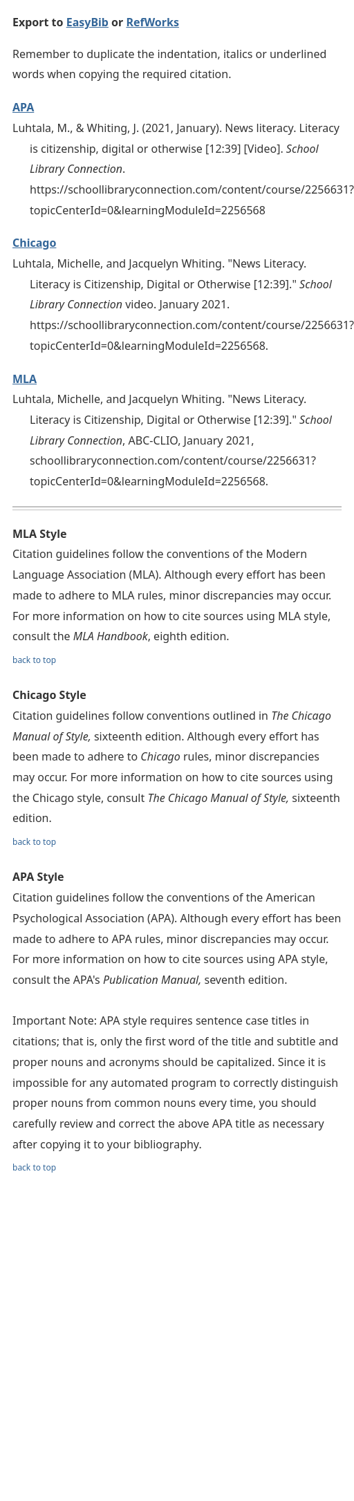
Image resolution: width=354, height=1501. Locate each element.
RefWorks (152, 22)
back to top (34, 660)
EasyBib (87, 22)
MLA (24, 378)
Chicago (34, 242)
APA (23, 107)
